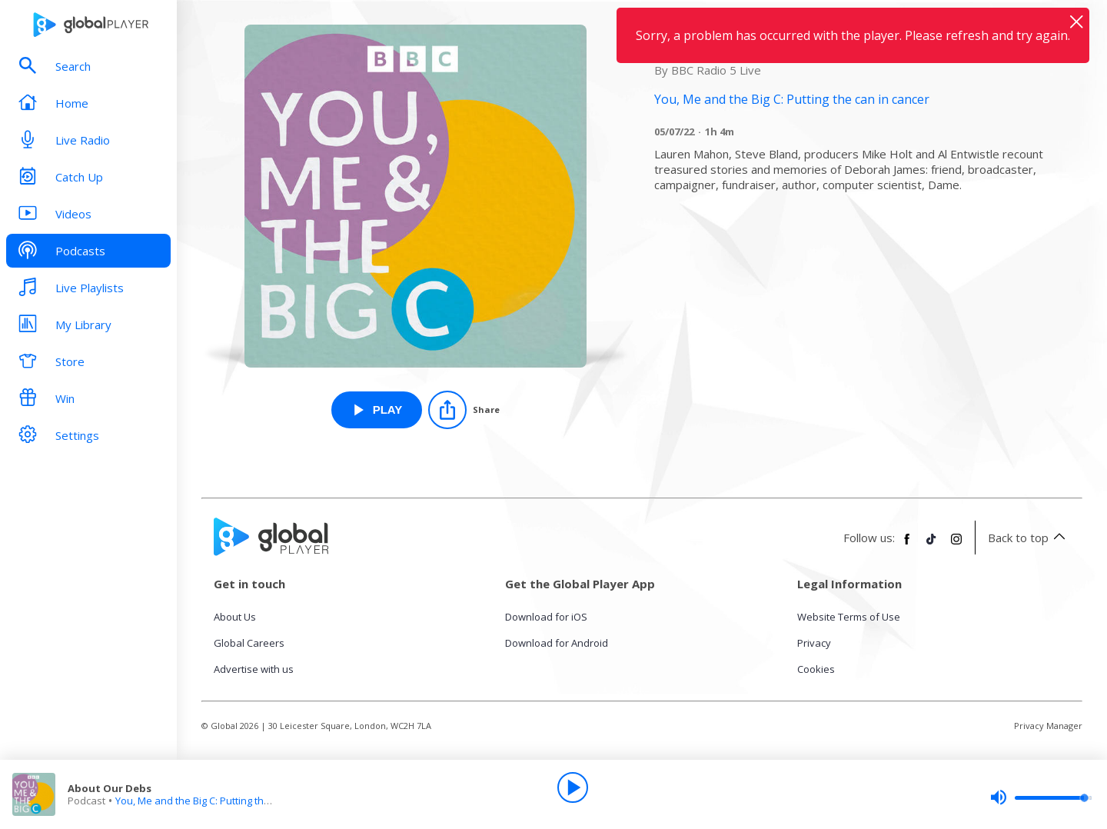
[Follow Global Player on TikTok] (931, 545)
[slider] (1040, 797)
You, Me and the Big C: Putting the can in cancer (224, 800)
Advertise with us (254, 669)
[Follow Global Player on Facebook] (907, 545)
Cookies (816, 669)
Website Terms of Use (848, 617)
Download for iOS (546, 617)
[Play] (572, 787)
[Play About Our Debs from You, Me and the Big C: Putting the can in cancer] (377, 409)
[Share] (464, 410)
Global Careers (249, 643)
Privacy (814, 643)
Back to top (1029, 537)
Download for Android (556, 643)
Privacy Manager (1048, 726)
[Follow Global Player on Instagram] (956, 545)
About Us (235, 617)
